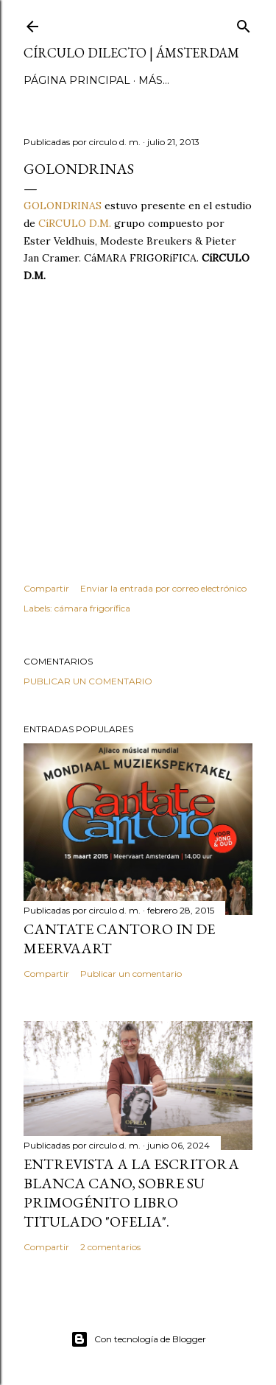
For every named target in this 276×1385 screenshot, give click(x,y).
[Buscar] (243, 23)
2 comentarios (110, 1246)
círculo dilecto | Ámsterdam (131, 52)
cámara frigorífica (92, 608)
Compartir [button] (46, 588)
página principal (77, 80)
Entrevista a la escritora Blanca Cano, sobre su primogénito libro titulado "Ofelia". (131, 1192)
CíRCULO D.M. (74, 223)
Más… (153, 80)
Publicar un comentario (88, 681)
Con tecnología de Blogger (138, 1339)
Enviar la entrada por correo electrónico (163, 588)
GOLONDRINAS (63, 205)
